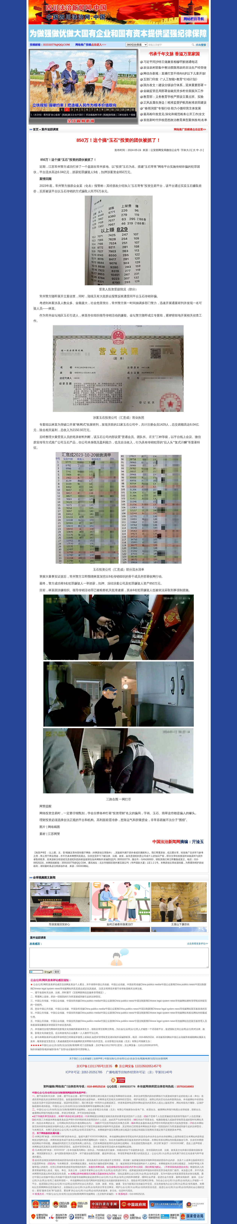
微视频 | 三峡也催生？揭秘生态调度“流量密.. (133, 114)
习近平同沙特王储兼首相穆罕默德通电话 (170, 61)
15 (133, 109)
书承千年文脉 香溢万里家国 (174, 54)
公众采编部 (86, 1058)
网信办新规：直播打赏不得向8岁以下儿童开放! (174, 73)
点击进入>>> (98, 44)
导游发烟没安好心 (60, 927)
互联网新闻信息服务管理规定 (88, 992)
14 (127, 109)
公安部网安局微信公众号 (165, 150)
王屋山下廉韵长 (181, 927)
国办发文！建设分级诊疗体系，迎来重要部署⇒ (175, 85)
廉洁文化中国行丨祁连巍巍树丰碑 (87, 114)
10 (107, 109)
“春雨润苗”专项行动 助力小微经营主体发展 (172, 108)
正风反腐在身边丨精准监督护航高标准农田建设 (175, 102)
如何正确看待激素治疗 (120, 927)
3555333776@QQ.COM (56, 44)
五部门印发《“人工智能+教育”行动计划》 (171, 79)
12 (117, 109)
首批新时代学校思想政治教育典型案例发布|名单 (175, 120)
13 (122, 109)
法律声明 (97, 1058)
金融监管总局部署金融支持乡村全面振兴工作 (173, 90)
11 (112, 109)
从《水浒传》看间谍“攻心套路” (47, 114)
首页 (36, 129)
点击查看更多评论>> (197, 943)
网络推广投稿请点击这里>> (190, 129)
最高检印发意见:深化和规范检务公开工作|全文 (174, 114)
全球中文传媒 (59, 11)
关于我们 (73, 1058)
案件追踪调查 (50, 129)
